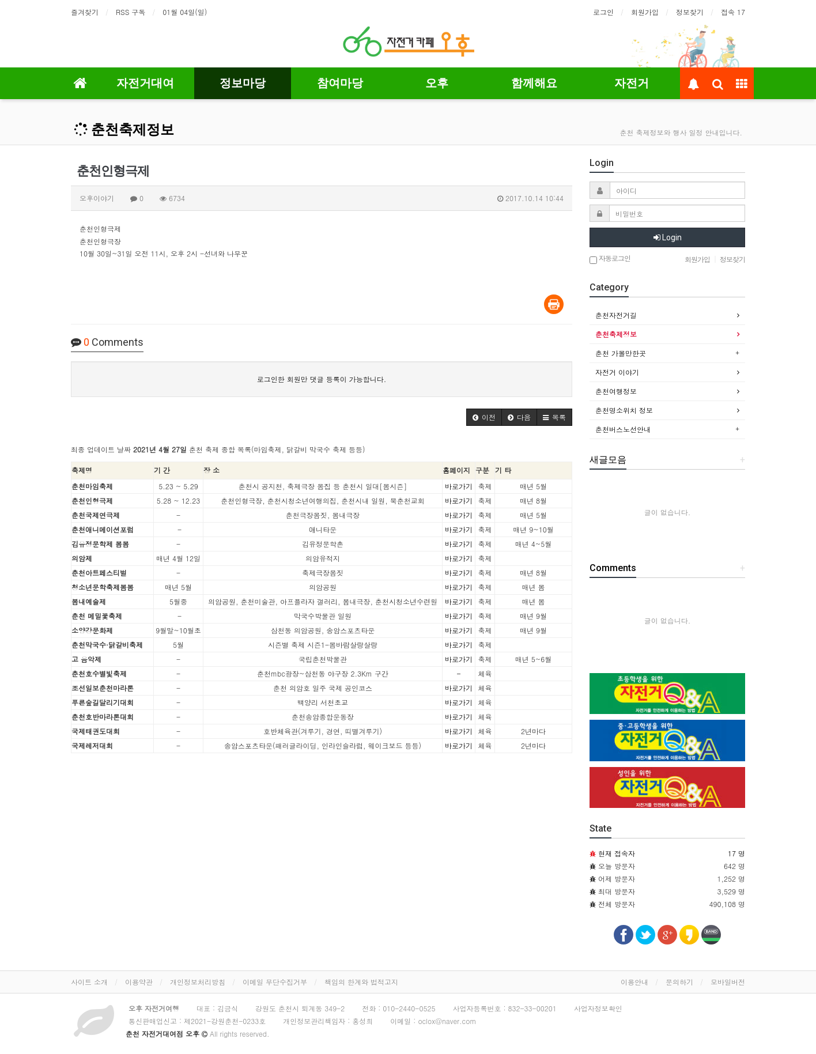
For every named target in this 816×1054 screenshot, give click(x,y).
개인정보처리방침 (197, 982)
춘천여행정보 (616, 391)
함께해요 (534, 83)
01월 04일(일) (185, 12)
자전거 (631, 83)
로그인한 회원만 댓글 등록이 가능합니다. (322, 379)
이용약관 (139, 982)
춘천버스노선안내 (623, 429)
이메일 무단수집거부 (275, 982)
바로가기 (459, 486)
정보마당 (243, 83)
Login (667, 237)
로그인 (603, 12)
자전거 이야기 (617, 372)
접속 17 (733, 12)
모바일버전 (728, 982)
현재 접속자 (616, 853)
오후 (436, 83)
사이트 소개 (89, 982)
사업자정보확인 (598, 1008)
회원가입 (645, 12)
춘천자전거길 (616, 315)
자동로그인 (610, 259)
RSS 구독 (130, 12)
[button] (484, 417)
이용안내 (634, 982)
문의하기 (679, 982)
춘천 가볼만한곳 (620, 353)
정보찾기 (690, 12)
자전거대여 (145, 83)
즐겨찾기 (85, 12)
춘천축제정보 (124, 130)
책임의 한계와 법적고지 (361, 982)
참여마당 (340, 83)
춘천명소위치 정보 (624, 410)
